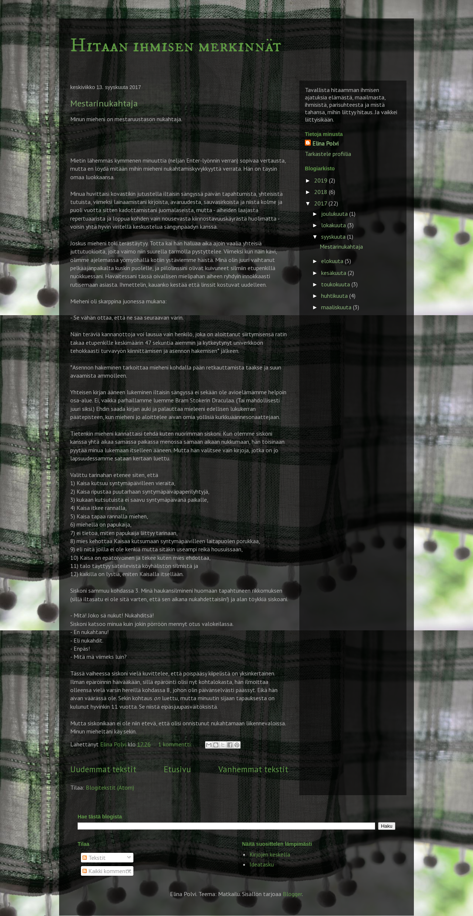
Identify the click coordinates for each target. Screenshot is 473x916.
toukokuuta (336, 284)
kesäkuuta (334, 272)
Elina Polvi (325, 143)
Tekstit (94, 857)
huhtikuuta (335, 295)
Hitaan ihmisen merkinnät (175, 46)
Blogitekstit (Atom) (110, 787)
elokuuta (333, 261)
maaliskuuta (337, 307)
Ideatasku (261, 864)
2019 (321, 180)
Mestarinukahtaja (104, 103)
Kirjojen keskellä (269, 854)
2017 (321, 203)
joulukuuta (335, 213)
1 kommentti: (176, 744)
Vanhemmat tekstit (253, 769)
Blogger (292, 894)
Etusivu (177, 769)
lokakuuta (334, 225)
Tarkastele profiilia (328, 153)
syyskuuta (334, 236)
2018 (321, 191)
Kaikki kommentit (107, 871)
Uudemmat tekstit (103, 769)
